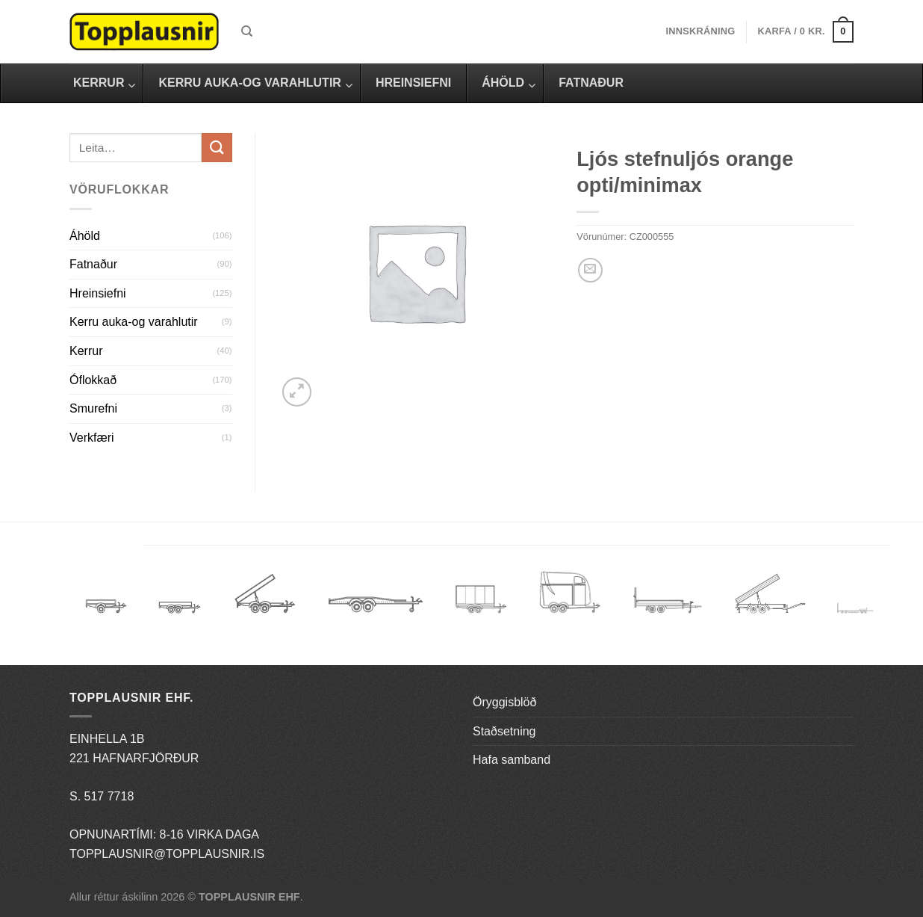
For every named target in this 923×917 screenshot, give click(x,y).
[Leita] (246, 31)
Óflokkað (92, 380)
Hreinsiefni (97, 293)
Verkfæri (91, 437)
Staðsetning (504, 731)
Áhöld (84, 235)
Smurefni (93, 408)
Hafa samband (511, 759)
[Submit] (216, 147)
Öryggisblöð (504, 702)
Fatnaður (93, 264)
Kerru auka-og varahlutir (133, 321)
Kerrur (85, 351)
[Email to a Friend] (590, 270)
